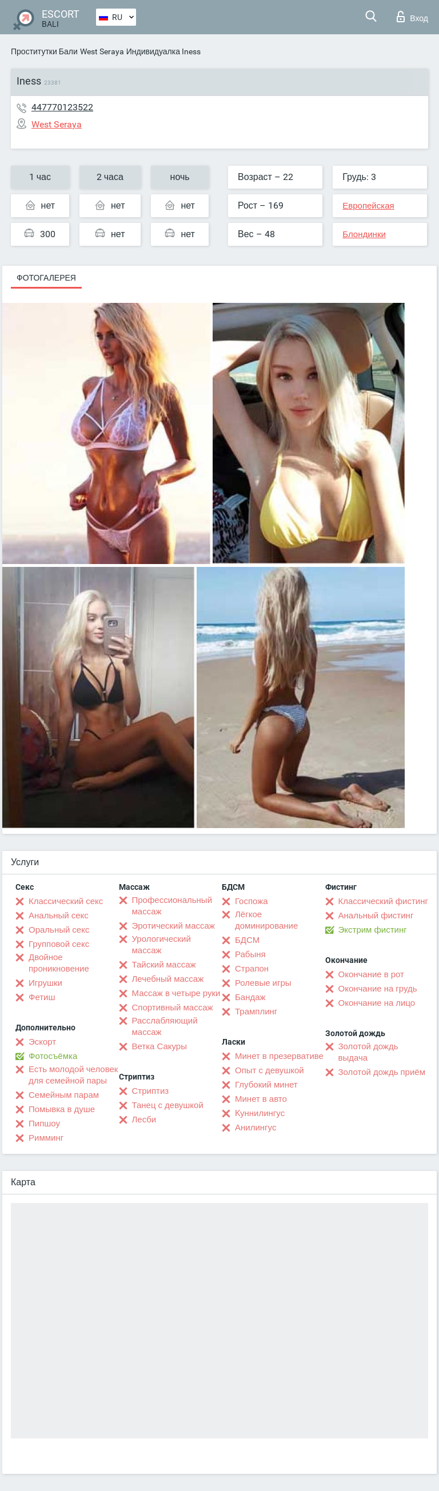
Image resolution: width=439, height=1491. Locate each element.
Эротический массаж (173, 926)
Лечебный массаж (168, 979)
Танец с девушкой (167, 1105)
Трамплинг (256, 1011)
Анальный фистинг (376, 915)
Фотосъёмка (53, 1056)
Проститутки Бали (44, 51)
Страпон (252, 969)
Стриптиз (150, 1091)
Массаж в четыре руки (176, 993)
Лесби (144, 1119)
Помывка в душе (62, 1109)
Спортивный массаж (172, 1007)
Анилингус (255, 1127)
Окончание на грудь (377, 989)
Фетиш (42, 997)
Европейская (368, 206)
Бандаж (250, 997)
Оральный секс (59, 930)
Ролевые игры (263, 983)
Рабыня (250, 954)
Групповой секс (59, 944)
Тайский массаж (164, 965)
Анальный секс (59, 915)
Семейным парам (64, 1095)
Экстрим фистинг (372, 930)
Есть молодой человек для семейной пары (73, 1075)
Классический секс (66, 901)
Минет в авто (261, 1099)
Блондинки (364, 234)
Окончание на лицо (377, 1003)
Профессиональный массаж (172, 906)
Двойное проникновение (59, 963)
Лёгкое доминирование (266, 920)
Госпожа (251, 901)
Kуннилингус (260, 1113)
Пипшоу (44, 1123)
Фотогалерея (46, 277)
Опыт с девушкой (269, 1070)
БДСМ (247, 940)
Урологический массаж (161, 945)
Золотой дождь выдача (368, 1052)
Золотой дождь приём (381, 1072)
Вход (412, 16)
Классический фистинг (383, 901)
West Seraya (102, 51)
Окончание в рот (371, 974)
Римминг (46, 1138)
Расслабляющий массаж (165, 1026)
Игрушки (45, 983)
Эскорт (42, 1042)
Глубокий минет (266, 1085)
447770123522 (62, 107)
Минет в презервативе (279, 1056)
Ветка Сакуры (159, 1046)
